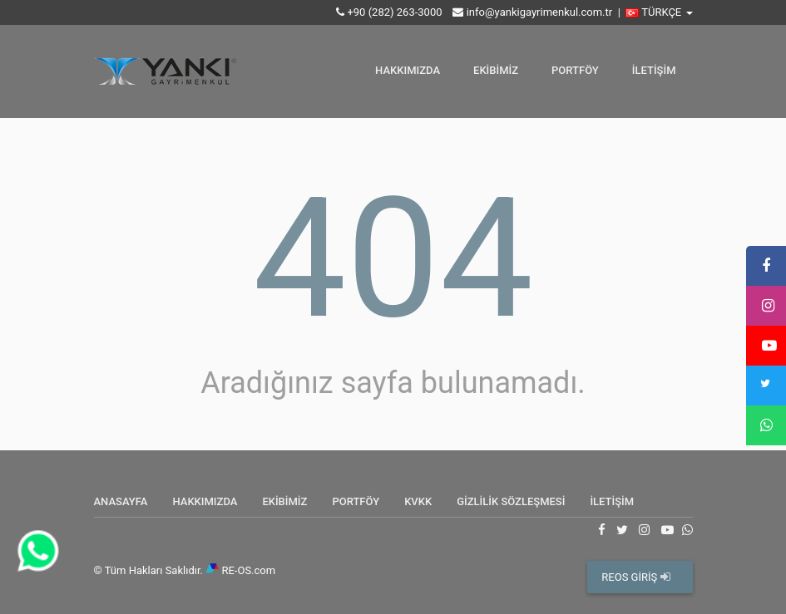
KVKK (418, 501)
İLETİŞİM (654, 70)
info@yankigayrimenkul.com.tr (540, 12)
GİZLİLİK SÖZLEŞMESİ (511, 501)
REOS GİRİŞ (635, 577)
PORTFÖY (575, 70)
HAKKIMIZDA (407, 70)
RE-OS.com (248, 570)
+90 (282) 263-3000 (394, 12)
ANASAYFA (121, 501)
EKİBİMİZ (495, 70)
